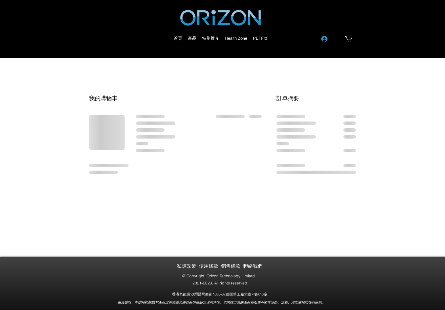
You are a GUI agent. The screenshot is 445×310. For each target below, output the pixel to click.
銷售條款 (230, 266)
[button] (348, 38)
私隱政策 (186, 266)
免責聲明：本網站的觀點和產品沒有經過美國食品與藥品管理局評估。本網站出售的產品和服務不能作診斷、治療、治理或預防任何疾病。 (221, 302)
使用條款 (208, 266)
